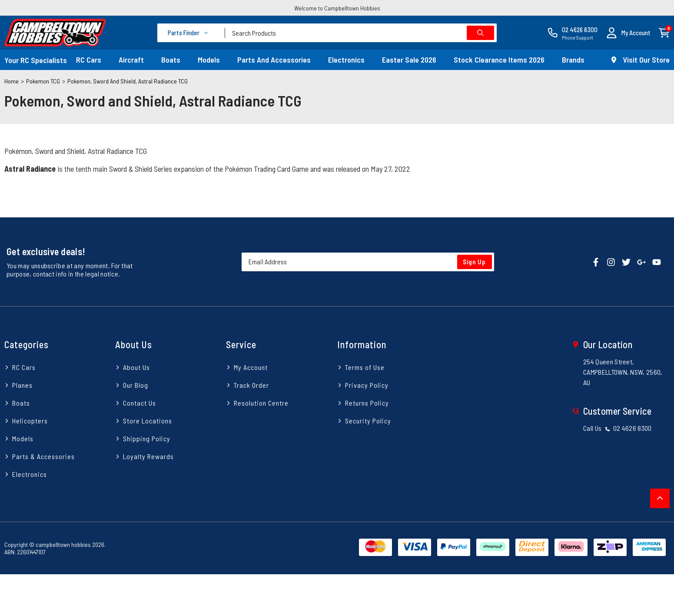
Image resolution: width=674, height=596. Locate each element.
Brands (573, 59)
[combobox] (361, 32)
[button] (628, 33)
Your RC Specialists (35, 60)
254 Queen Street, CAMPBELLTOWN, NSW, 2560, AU (623, 371)
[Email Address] (368, 262)
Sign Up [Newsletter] (474, 262)
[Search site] (480, 33)
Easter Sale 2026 (409, 59)
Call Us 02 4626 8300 (617, 428)
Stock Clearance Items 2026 (499, 59)
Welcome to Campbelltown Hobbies (337, 8)
